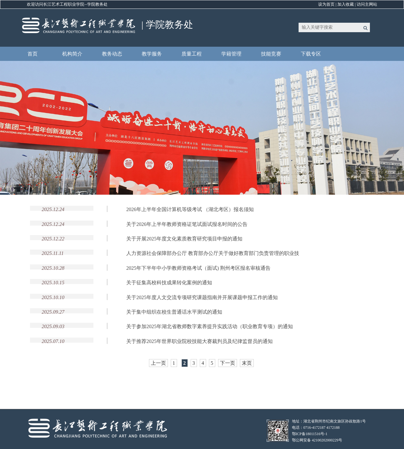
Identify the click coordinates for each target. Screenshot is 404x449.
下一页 (227, 363)
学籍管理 (231, 53)
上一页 (158, 363)
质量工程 (191, 53)
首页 (32, 53)
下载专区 (311, 53)
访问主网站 (367, 4)
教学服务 (152, 53)
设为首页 (326, 4)
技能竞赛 (271, 53)
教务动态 (112, 53)
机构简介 (72, 53)
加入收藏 (345, 4)
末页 (247, 363)
